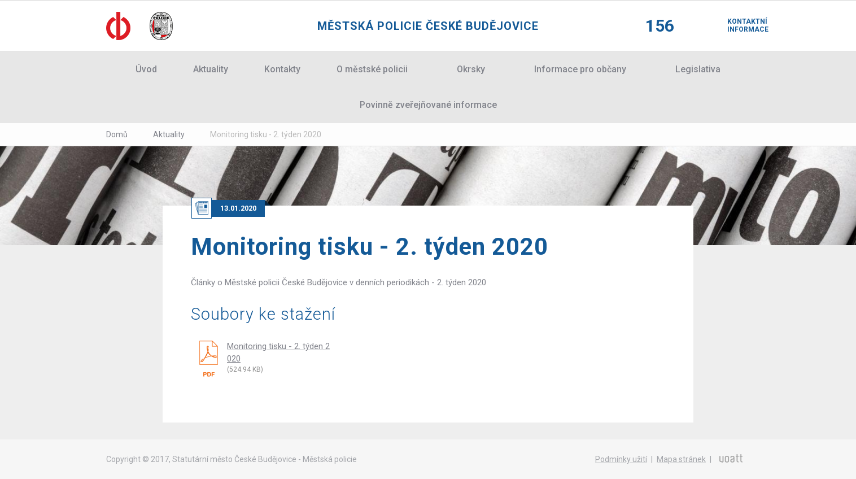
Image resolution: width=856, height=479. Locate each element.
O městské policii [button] (372, 69)
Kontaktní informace (738, 25)
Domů (117, 134)
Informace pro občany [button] (580, 69)
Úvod (146, 69)
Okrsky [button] (471, 69)
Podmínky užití (621, 459)
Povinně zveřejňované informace (428, 104)
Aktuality (210, 69)
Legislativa (697, 69)
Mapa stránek (681, 459)
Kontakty (282, 69)
